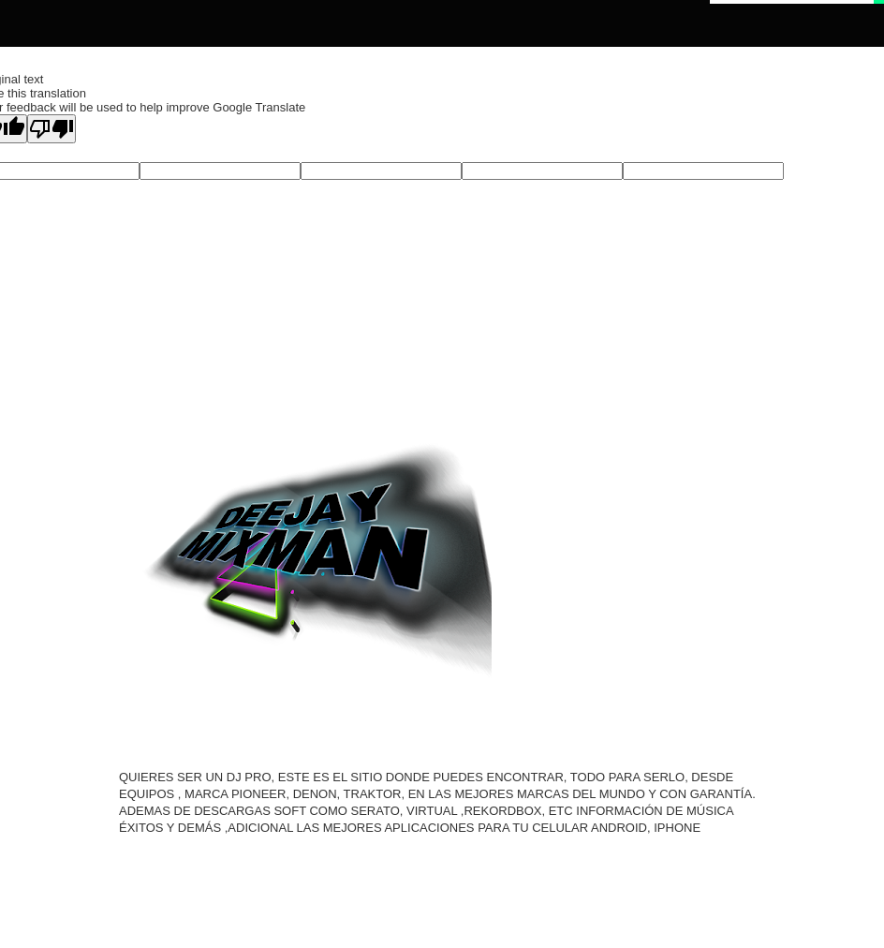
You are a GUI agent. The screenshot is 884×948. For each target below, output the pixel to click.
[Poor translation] (51, 128)
